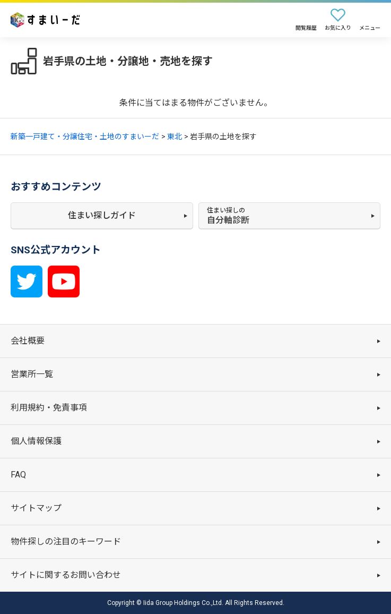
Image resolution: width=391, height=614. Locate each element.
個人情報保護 (36, 441)
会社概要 (28, 341)
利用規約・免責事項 (49, 408)
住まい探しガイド (102, 215)
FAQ (18, 475)
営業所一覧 (32, 374)
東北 (174, 136)
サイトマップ (36, 508)
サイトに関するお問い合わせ (66, 575)
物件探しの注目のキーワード (66, 541)
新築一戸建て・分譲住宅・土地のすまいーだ (85, 136)
